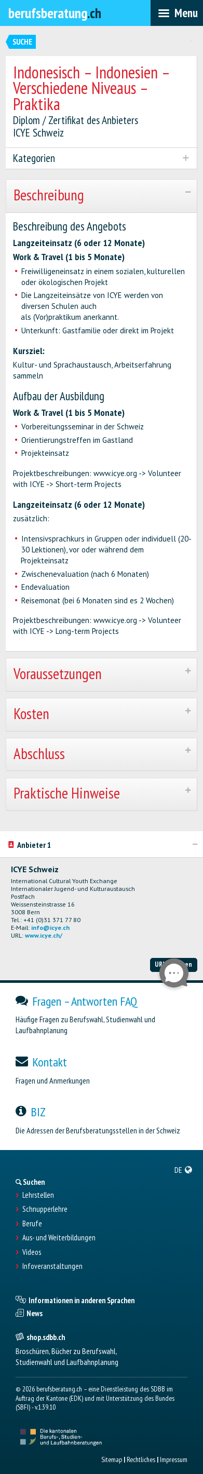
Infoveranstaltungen (52, 1266)
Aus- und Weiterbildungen (59, 1237)
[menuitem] (183, 1169)
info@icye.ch (50, 927)
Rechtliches (141, 1459)
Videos (31, 1252)
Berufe (32, 1223)
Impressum (173, 1459)
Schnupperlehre (44, 1209)
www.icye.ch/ (43, 935)
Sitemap (111, 1459)
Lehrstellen (38, 1195)
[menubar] (177, 13)
